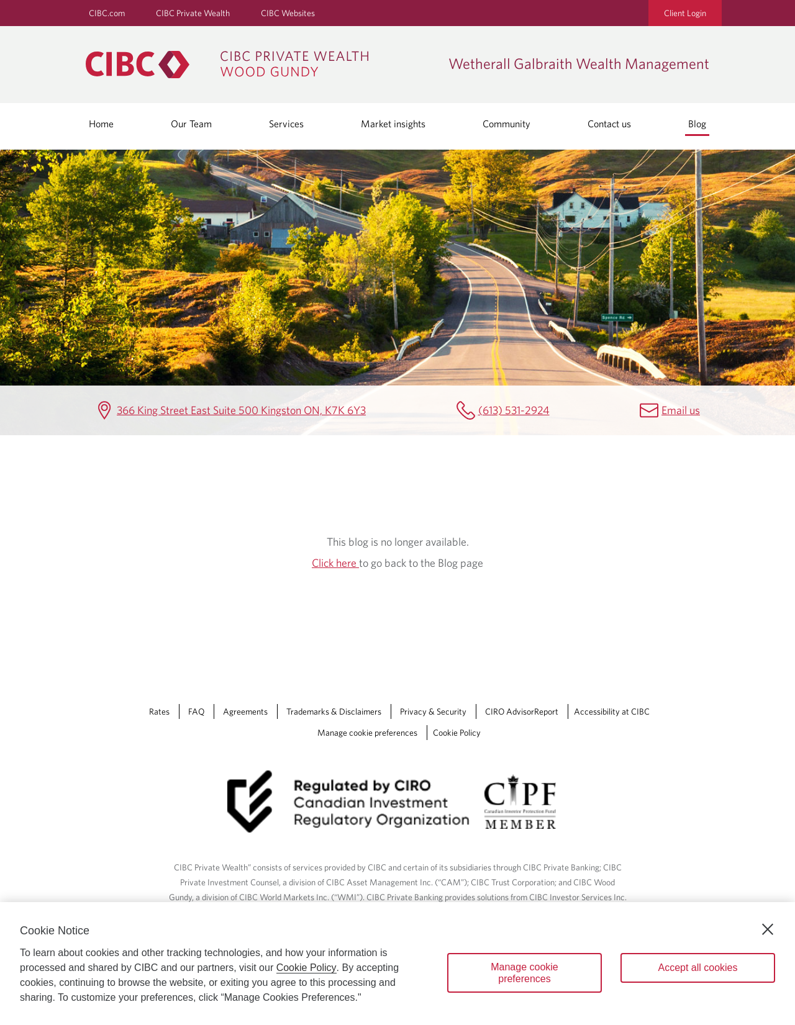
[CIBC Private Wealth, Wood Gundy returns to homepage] (261, 64)
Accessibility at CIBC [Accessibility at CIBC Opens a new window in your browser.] (612, 711)
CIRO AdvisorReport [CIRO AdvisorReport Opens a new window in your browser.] (521, 711)
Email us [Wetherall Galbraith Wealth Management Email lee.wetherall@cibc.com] (680, 410)
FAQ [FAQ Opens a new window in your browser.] (196, 711)
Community (506, 123)
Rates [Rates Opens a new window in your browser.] (159, 711)
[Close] (767, 929)
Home (101, 123)
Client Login (685, 13)
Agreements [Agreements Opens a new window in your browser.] (245, 711)
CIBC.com (107, 13)
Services (286, 123)
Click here (335, 562)
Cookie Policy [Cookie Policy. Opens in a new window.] (306, 967)
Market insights (393, 123)
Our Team (191, 123)
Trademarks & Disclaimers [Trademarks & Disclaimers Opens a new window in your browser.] (333, 711)
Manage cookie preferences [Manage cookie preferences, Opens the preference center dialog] (524, 973)
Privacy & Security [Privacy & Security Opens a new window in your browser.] (433, 711)
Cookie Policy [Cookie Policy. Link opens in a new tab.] (457, 733)
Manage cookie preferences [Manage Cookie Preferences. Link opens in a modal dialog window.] (367, 733)
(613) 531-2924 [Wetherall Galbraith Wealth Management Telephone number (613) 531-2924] (514, 410)
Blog (697, 123)
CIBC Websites (288, 13)
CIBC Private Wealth (193, 13)
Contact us (609, 123)
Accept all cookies (697, 967)
